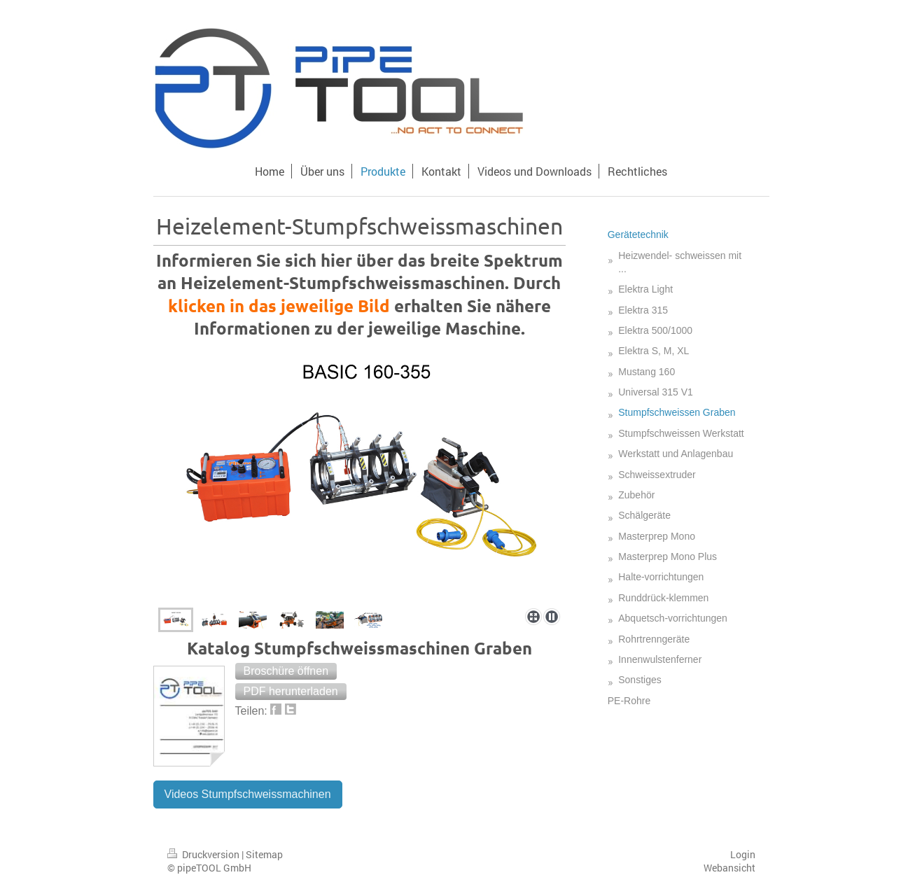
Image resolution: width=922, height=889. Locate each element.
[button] (286, 671)
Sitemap (264, 854)
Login (742, 854)
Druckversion (204, 854)
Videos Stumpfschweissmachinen (248, 794)
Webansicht (729, 867)
